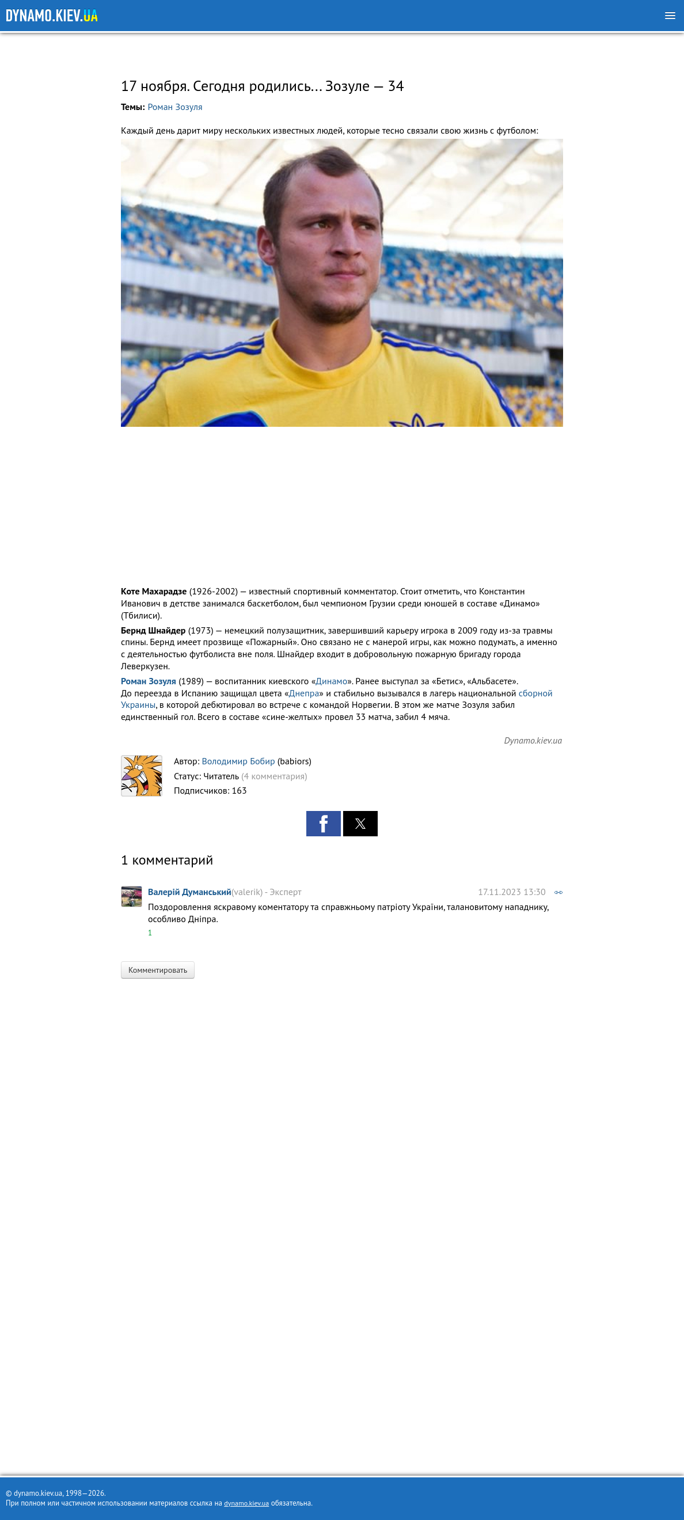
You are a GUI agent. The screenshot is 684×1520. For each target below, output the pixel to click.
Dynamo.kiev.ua (533, 740)
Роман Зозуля (174, 106)
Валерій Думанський (189, 891)
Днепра (304, 693)
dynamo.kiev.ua (246, 1503)
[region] (342, 53)
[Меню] (670, 15)
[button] (342, 283)
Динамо (331, 681)
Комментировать (157, 970)
